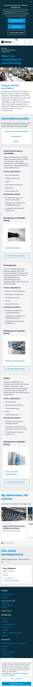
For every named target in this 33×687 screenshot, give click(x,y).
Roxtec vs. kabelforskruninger (11, 633)
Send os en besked (7, 594)
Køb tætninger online (8, 624)
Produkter (4, 621)
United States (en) (9, 12)
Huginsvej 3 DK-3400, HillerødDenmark (7, 605)
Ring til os (4, 597)
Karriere (4, 649)
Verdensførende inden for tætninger (13, 643)
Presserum (5, 646)
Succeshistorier (6, 627)
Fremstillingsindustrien (8, 50)
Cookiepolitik (5, 654)
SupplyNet (4, 630)
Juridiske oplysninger (8, 652)
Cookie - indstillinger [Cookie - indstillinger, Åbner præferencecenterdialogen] (16, 678)
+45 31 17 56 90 (8, 578)
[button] (17, 42)
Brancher (4, 48)
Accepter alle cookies (16, 683)
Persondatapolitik (7, 657)
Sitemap (4, 635)
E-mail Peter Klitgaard (11, 581)
